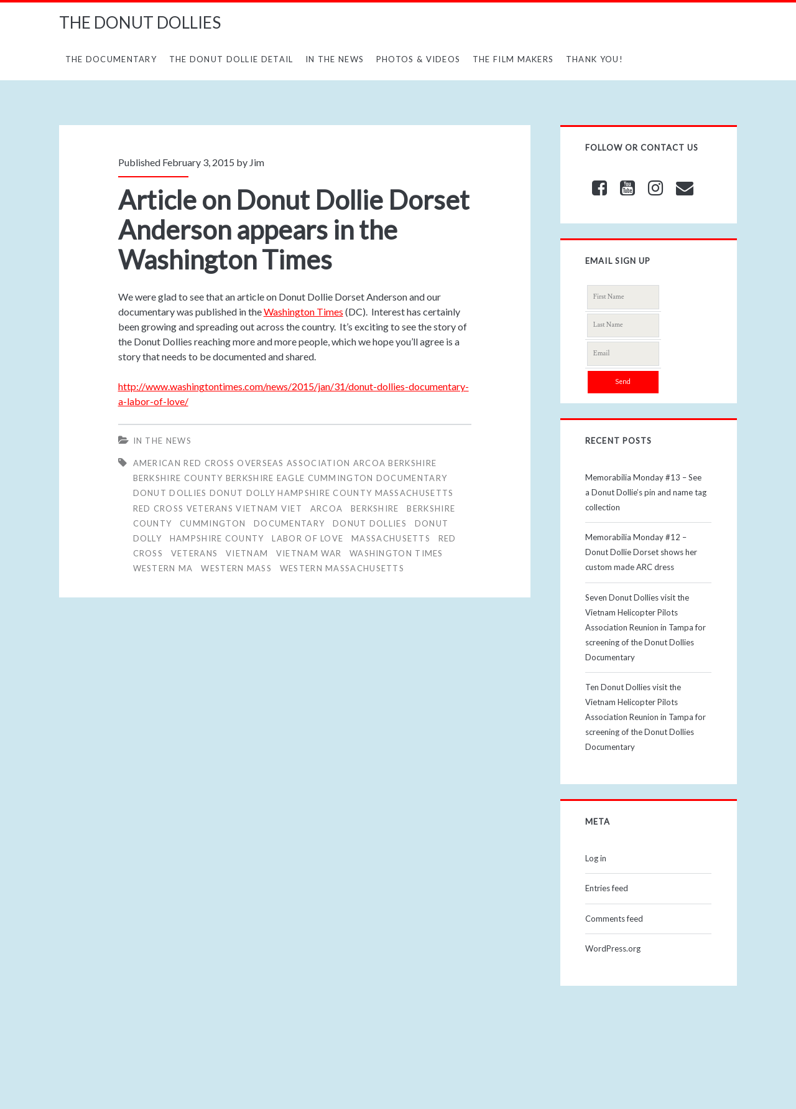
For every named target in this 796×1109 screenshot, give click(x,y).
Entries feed (606, 888)
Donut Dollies (370, 523)
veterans (194, 553)
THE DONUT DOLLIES (140, 22)
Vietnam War (308, 553)
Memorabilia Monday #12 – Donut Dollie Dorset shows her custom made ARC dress (641, 552)
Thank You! (594, 59)
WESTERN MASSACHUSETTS (342, 568)
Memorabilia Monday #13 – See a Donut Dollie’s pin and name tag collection (645, 492)
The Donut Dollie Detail (231, 59)
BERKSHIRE (375, 508)
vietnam (247, 553)
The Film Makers (513, 59)
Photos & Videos (418, 59)
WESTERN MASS (236, 568)
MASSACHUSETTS (390, 538)
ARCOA (326, 508)
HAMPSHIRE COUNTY (217, 538)
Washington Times (303, 311)
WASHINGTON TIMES (396, 553)
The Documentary (111, 59)
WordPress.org (613, 948)
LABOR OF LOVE (307, 538)
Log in (595, 858)
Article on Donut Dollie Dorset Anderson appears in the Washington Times (294, 229)
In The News (334, 59)
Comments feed (614, 919)
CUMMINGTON (213, 523)
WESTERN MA (163, 568)
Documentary (289, 523)
